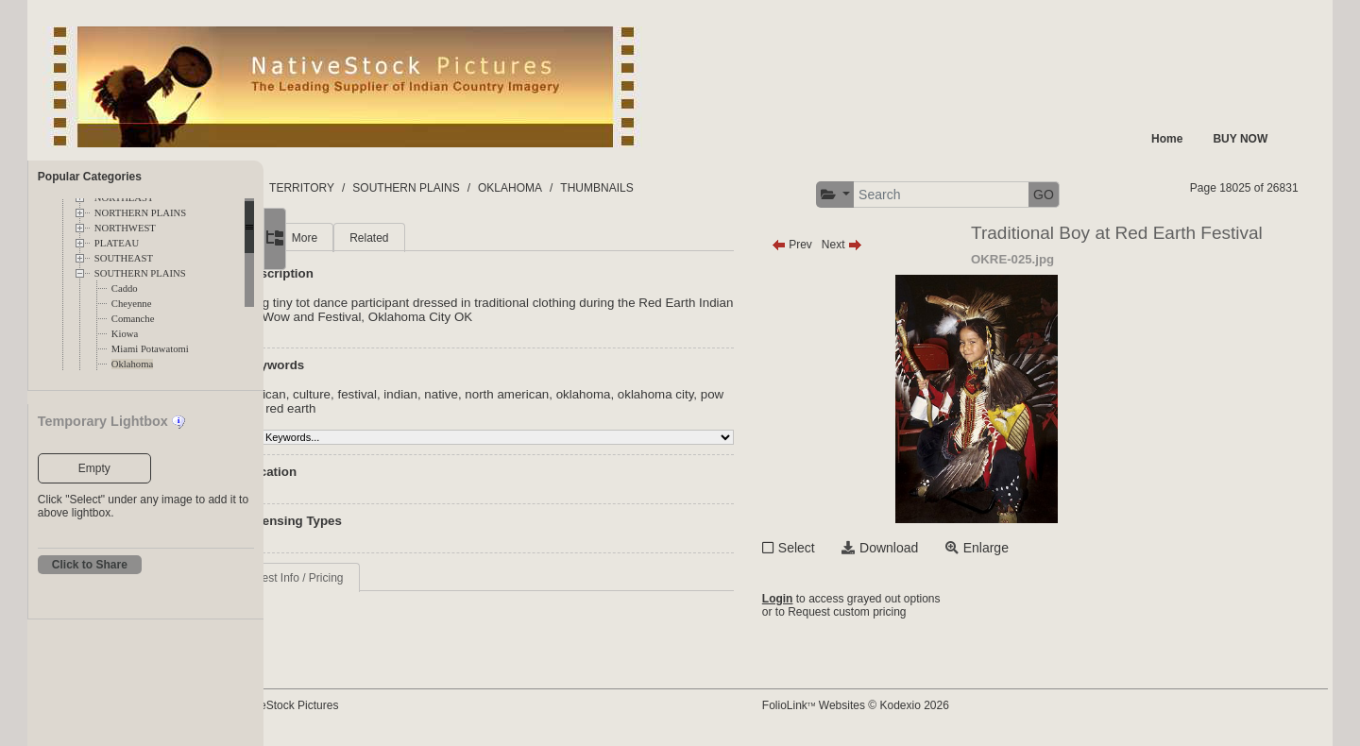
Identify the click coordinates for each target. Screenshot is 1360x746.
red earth (448, 408)
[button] (895, 195)
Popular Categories (90, 176)
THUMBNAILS (724, 188)
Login (837, 598)
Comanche (133, 319)
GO (1103, 194)
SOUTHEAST (123, 258)
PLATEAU (116, 243)
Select (856, 547)
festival (462, 394)
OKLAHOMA (638, 188)
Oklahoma (132, 364)
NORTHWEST (125, 228)
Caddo (124, 288)
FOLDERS (353, 188)
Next (901, 244)
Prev (851, 244)
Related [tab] (474, 238)
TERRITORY (430, 188)
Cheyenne (131, 303)
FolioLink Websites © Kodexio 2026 (915, 705)
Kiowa (124, 334)
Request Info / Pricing (395, 578)
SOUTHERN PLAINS (140, 273)
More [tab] (410, 238)
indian (506, 394)
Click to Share (90, 564)
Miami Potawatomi (150, 349)
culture (417, 394)
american (366, 394)
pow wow (390, 408)
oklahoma (689, 394)
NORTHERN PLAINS (140, 213)
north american (612, 394)
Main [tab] (353, 238)
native (547, 394)
